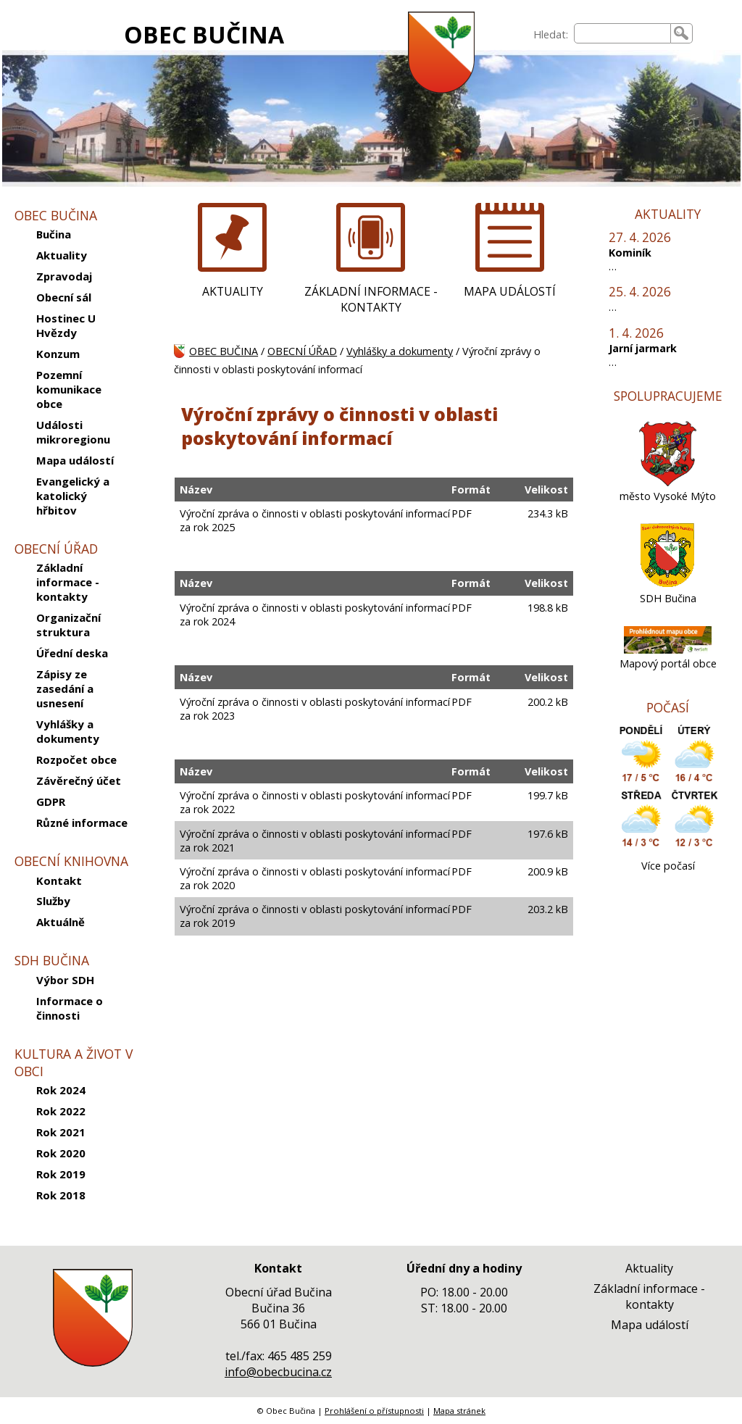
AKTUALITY (232, 291)
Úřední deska (72, 653)
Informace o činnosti (69, 1008)
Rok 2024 (61, 1090)
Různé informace (82, 822)
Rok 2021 (61, 1132)
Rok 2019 (61, 1174)
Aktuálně (60, 922)
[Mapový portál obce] (668, 650)
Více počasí (668, 866)
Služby (53, 901)
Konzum (58, 353)
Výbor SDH (65, 980)
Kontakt (59, 880)
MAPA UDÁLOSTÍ (510, 291)
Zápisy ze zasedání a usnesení (64, 688)
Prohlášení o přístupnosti (374, 1410)
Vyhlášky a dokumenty (67, 731)
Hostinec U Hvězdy (66, 325)
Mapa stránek (459, 1410)
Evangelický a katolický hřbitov (72, 495)
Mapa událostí (75, 460)
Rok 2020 (61, 1153)
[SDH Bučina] (668, 584)
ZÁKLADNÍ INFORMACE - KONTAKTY (371, 299)
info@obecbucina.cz (278, 1372)
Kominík (630, 252)
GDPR (50, 801)
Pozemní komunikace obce (68, 389)
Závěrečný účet (78, 780)
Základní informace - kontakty (67, 582)
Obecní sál (63, 297)
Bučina (53, 234)
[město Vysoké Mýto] (668, 482)
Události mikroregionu (73, 431)
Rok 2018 (61, 1195)
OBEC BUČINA (204, 34)
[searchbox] (622, 33)
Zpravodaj (64, 276)
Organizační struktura (68, 624)
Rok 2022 (61, 1111)
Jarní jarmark (643, 348)
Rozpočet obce (76, 759)
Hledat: (550, 34)
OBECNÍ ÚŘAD (302, 351)
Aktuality (61, 255)
